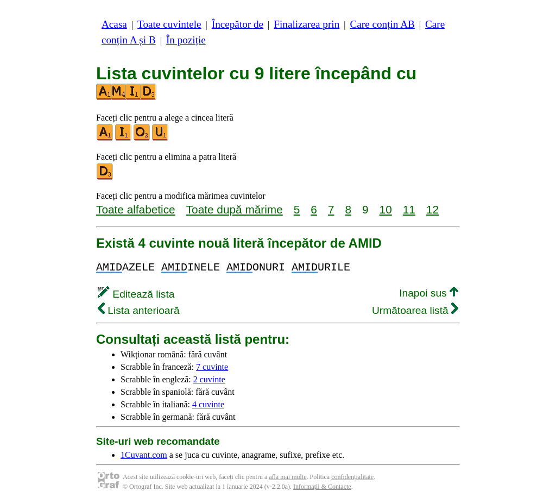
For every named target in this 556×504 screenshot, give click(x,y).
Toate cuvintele (169, 24)
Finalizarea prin (306, 24)
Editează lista (136, 294)
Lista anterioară (139, 310)
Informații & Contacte (322, 486)
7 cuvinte (212, 366)
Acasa (114, 24)
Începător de (237, 24)
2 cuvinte (209, 379)
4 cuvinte (208, 404)
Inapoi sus (428, 293)
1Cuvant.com (144, 454)
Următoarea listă (415, 310)
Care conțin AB (382, 24)
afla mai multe (287, 477)
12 (432, 209)
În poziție (186, 40)
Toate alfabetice (135, 209)
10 (386, 209)
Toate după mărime (234, 209)
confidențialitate (352, 477)
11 (409, 209)
